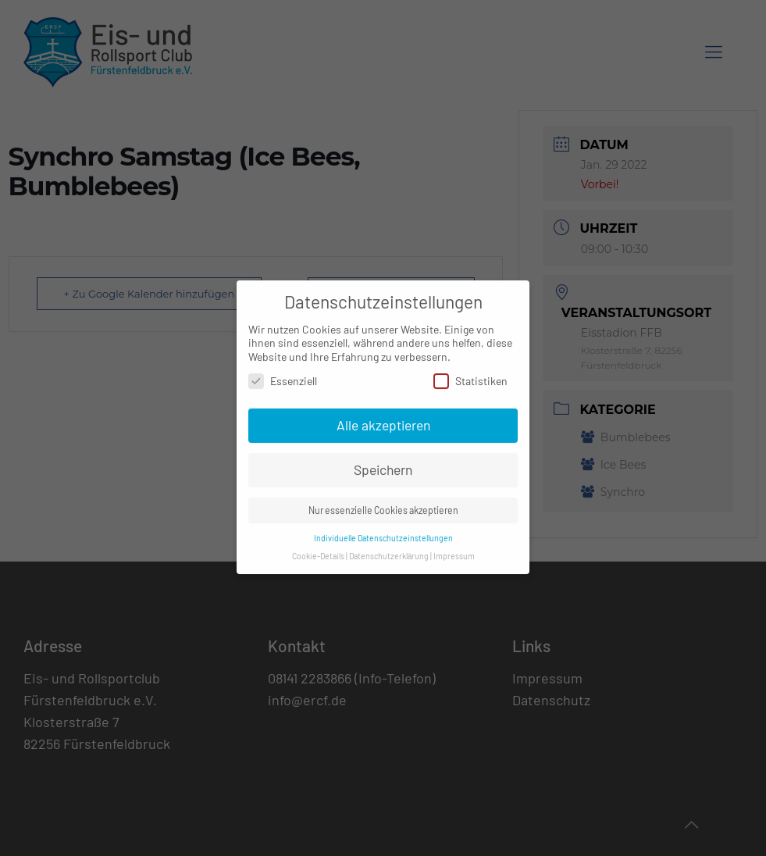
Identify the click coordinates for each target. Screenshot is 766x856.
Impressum (454, 548)
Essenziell (282, 373)
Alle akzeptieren (383, 417)
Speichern (383, 461)
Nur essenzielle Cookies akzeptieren (383, 502)
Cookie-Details (318, 548)
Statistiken (470, 373)
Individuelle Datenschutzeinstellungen (383, 530)
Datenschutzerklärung (389, 548)
